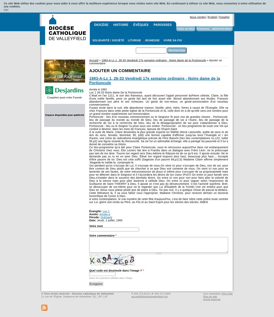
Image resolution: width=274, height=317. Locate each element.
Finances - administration (214, 28)
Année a (105, 214)
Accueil (93, 60)
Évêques (141, 24)
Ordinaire (106, 217)
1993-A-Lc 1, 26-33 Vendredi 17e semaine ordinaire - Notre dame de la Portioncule (154, 60)
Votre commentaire (102, 235)
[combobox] (151, 50)
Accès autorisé (211, 299)
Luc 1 (106, 211)
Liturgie (134, 40)
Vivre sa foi (172, 40)
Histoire (120, 24)
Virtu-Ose (227, 293)
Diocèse (101, 24)
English (212, 17)
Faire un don (185, 28)
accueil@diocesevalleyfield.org (149, 296)
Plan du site (210, 296)
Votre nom (96, 226)
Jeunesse (152, 40)
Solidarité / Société (108, 40)
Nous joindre (198, 17)
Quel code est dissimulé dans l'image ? (116, 270)
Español (224, 17)
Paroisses (163, 24)
